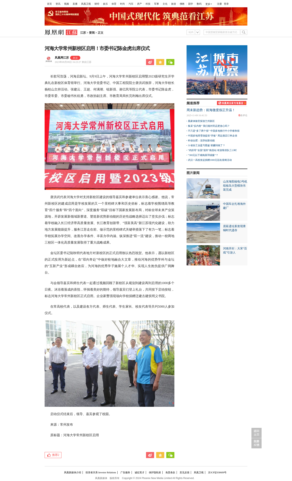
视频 (66, 3)
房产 (139, 3)
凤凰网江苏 (62, 57)
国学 (190, 3)
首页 (49, 3)
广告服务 (125, 472)
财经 (96, 3)
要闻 (92, 32)
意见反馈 (184, 472)
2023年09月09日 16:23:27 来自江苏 (73, 62)
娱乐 (105, 3)
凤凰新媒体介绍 (72, 472)
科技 (148, 3)
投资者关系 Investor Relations (101, 472)
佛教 (182, 3)
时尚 (122, 3)
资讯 (58, 3)
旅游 (173, 3)
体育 (114, 3)
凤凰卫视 (86, 3)
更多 (207, 4)
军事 (156, 3)
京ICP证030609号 (217, 472)
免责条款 (170, 472)
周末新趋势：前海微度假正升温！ (211, 110)
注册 (219, 3)
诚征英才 (139, 472)
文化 (165, 3)
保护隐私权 (155, 472)
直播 (75, 3)
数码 (199, 3)
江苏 (83, 32)
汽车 (131, 3)
